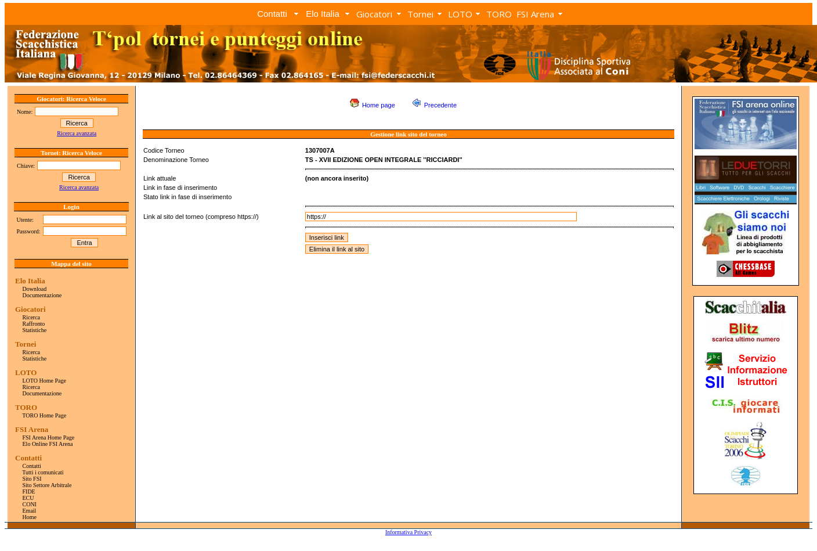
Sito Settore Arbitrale (47, 485)
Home (30, 517)
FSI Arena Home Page (49, 437)
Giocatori (374, 14)
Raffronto (34, 323)
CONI (30, 504)
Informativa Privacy (408, 532)
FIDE (29, 491)
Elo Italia (322, 14)
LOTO (460, 14)
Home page (378, 105)
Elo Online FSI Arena (48, 444)
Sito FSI (32, 479)
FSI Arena (535, 14)
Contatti (272, 14)
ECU (28, 498)
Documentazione (42, 295)
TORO (499, 14)
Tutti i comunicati (42, 472)
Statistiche (35, 330)
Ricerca (32, 317)
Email (30, 510)
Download (35, 289)
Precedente (440, 105)
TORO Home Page (44, 415)
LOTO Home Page (44, 380)
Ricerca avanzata (76, 133)
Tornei (420, 14)
